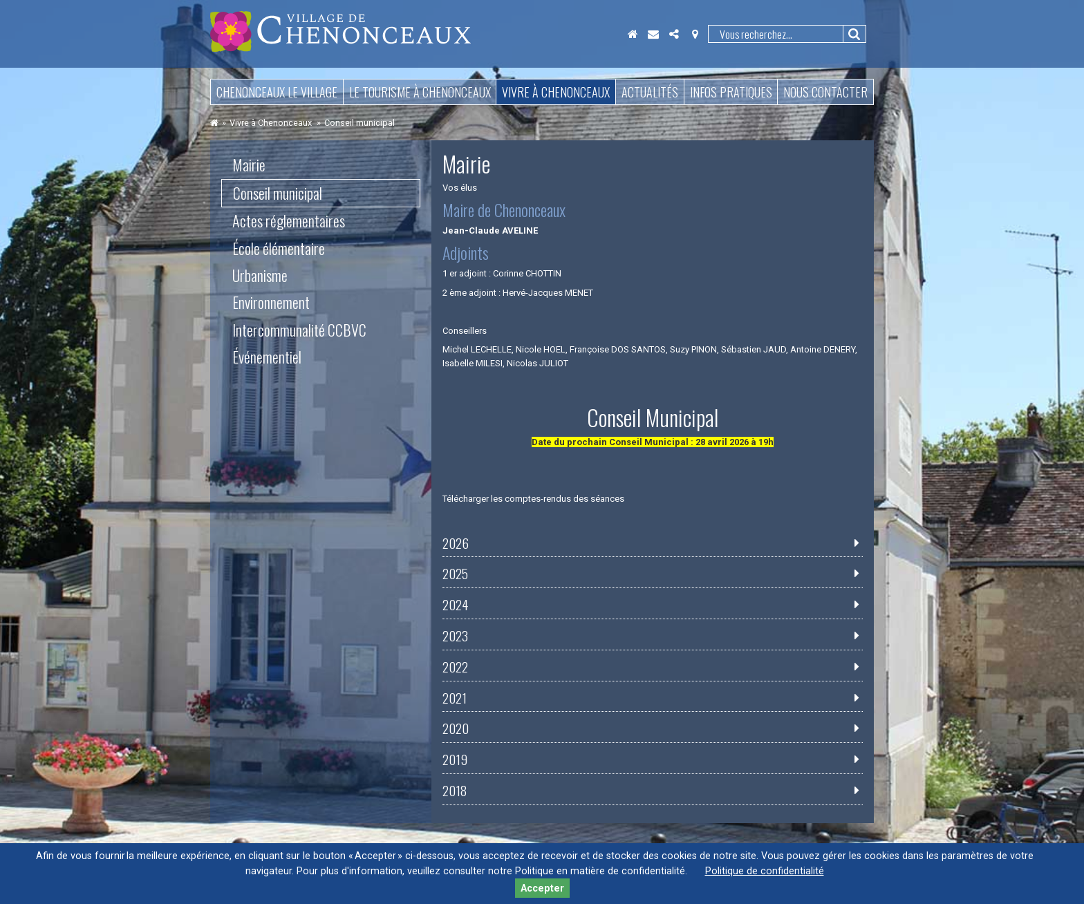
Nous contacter (825, 92)
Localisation (694, 33)
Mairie (248, 164)
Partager (674, 33)
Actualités (650, 92)
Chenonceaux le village (276, 92)
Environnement (271, 302)
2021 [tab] (454, 698)
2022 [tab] (455, 667)
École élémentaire (278, 248)
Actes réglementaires (288, 220)
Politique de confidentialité (764, 871)
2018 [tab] (454, 790)
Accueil (632, 33)
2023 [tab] (455, 636)
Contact (653, 33)
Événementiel (266, 357)
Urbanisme (260, 275)
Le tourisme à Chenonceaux (420, 92)
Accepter (542, 888)
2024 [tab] (455, 604)
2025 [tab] (455, 573)
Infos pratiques (731, 92)
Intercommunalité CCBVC (299, 330)
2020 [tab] (455, 728)
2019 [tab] (454, 759)
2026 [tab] (455, 543)
